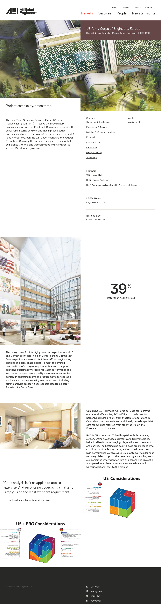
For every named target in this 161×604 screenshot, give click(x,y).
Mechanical (91, 147)
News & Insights (143, 13)
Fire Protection (93, 142)
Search (150, 7)
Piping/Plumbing (94, 152)
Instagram (94, 591)
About (114, 7)
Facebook (93, 600)
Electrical (90, 137)
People (122, 13)
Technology (91, 157)
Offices (137, 7)
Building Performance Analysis (100, 132)
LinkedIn (93, 586)
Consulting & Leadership (98, 122)
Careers (125, 7)
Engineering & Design (96, 127)
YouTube (93, 596)
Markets (87, 13)
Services (104, 13)
